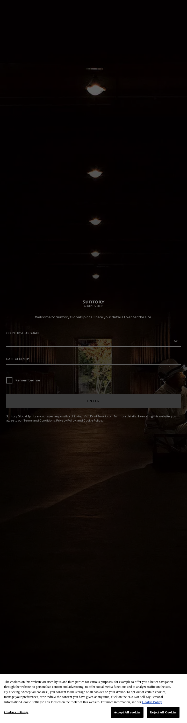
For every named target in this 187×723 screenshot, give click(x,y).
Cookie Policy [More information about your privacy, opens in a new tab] (152, 702)
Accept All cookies (127, 712)
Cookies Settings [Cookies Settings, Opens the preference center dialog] (16, 712)
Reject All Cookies (163, 712)
